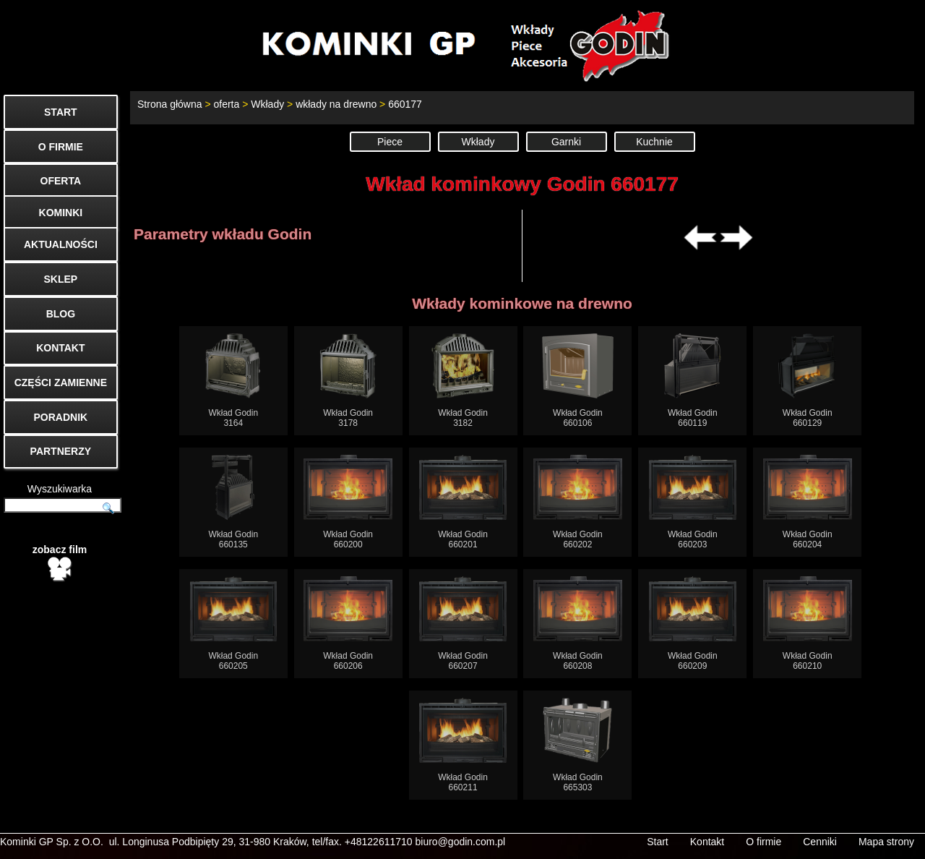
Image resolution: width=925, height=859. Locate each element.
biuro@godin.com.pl (461, 841)
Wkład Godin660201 (463, 502)
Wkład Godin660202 (577, 502)
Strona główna (169, 104)
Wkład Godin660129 (807, 380)
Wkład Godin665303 (577, 745)
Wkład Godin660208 (577, 623)
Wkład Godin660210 (807, 623)
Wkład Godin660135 (233, 502)
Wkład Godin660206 (348, 623)
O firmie (763, 841)
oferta (226, 104)
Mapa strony (886, 841)
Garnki (566, 142)
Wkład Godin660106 (578, 380)
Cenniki (820, 841)
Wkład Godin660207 (463, 623)
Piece (390, 142)
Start (657, 841)
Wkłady (267, 104)
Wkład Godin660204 (807, 502)
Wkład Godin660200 (348, 502)
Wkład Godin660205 (234, 623)
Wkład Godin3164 (233, 380)
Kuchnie (654, 142)
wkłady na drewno (336, 104)
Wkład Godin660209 (692, 623)
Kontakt (707, 841)
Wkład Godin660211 (463, 745)
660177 (405, 104)
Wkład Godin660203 (692, 502)
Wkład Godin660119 (692, 380)
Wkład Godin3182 (462, 380)
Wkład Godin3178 (348, 380)
